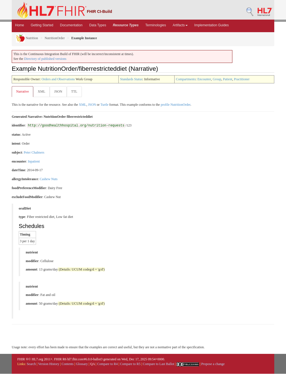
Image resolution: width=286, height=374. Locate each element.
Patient (227, 79)
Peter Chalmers (34, 153)
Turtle (104, 105)
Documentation (71, 25)
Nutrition (27, 38)
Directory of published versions (45, 59)
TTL (76, 91)
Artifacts (180, 25)
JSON (59, 91)
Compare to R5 (130, 364)
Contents (68, 364)
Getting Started (42, 25)
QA (92, 364)
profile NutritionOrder (175, 105)
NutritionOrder (55, 38)
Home (19, 25)
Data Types (97, 25)
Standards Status (131, 79)
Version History (48, 364)
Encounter (204, 79)
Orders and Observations (58, 79)
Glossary (82, 364)
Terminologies (155, 25)
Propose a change (213, 364)
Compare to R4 (107, 364)
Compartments (186, 79)
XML (42, 91)
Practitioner (242, 79)
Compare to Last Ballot (158, 364)
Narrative (22, 91)
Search (31, 364)
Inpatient (34, 162)
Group (217, 79)
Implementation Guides (211, 25)
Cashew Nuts (49, 179)
